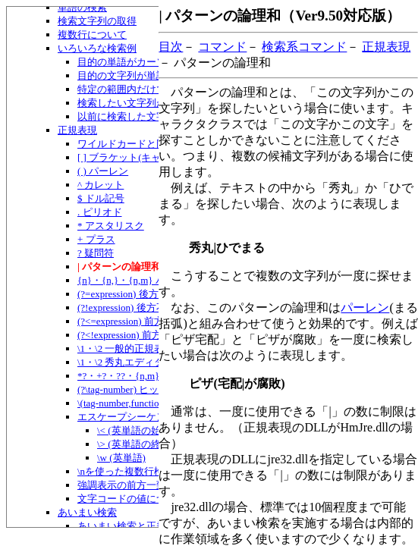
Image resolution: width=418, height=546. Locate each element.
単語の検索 (82, 7)
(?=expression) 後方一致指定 (137, 294)
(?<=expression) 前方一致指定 (140, 321)
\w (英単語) (121, 457)
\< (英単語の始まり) (140, 430)
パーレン (365, 307)
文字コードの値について (131, 498)
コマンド (222, 46)
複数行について (92, 34)
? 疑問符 (95, 253)
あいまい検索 (87, 512)
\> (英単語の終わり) (140, 444)
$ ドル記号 (100, 198)
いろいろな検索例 (97, 48)
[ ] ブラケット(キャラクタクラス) (150, 157)
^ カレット (100, 184)
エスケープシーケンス (126, 416)
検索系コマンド (304, 46)
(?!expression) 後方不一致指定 (141, 307)
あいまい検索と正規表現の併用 (146, 526)
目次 (171, 46)
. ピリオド (99, 212)
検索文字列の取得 (97, 21)
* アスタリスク (110, 225)
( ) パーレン (102, 171)
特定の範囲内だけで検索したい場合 (156, 89)
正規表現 (77, 130)
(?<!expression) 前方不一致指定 (144, 334)
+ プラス (96, 239)
